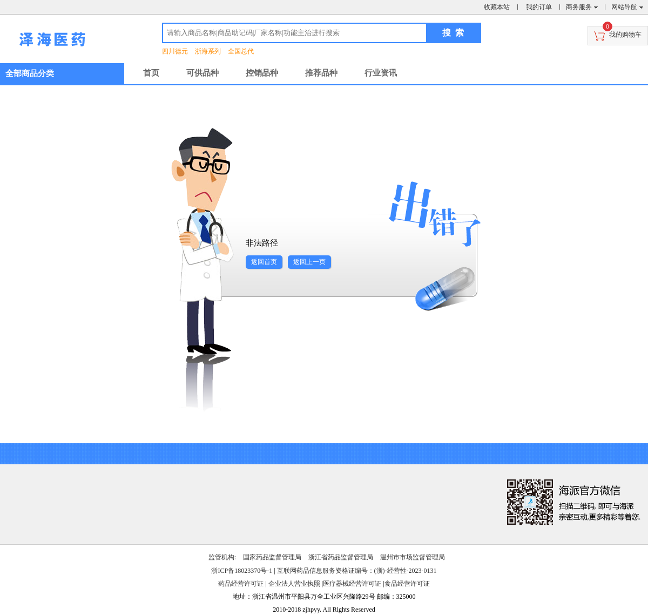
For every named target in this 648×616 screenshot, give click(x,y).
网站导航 (624, 7)
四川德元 (175, 51)
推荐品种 (321, 73)
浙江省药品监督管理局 (340, 557)
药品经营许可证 (241, 583)
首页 (151, 73)
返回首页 (264, 262)
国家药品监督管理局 (272, 557)
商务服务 (579, 7)
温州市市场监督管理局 (412, 557)
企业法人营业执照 (294, 583)
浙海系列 (208, 51)
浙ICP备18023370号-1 (241, 570)
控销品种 (262, 73)
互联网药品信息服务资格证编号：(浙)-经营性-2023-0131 (357, 570)
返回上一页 (309, 262)
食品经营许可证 (407, 583)
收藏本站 (497, 7)
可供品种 (202, 73)
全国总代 (241, 51)
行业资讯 (380, 73)
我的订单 (539, 7)
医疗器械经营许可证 (352, 583)
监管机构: (222, 557)
